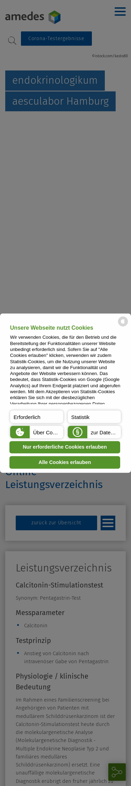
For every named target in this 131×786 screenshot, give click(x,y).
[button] (36, 416)
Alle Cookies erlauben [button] (64, 462)
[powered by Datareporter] (123, 326)
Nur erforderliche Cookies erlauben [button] (65, 447)
